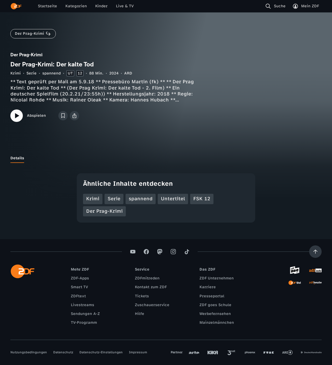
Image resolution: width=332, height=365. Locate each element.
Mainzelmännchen (216, 322)
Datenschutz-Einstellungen (101, 352)
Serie (31, 73)
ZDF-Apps (80, 278)
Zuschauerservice (152, 305)
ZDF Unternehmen (216, 278)
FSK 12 (201, 199)
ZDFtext (78, 296)
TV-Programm (84, 322)
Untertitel (173, 199)
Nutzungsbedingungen (28, 352)
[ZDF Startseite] (16, 6)
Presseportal (211, 296)
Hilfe (139, 314)
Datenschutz (63, 352)
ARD (128, 73)
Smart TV (79, 287)
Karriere (207, 287)
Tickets (142, 296)
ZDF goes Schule (215, 305)
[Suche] (276, 6)
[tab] (17, 158)
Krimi (15, 73)
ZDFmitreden (147, 278)
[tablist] (166, 158)
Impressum (138, 352)
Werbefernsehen (215, 314)
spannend (51, 73)
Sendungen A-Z (85, 314)
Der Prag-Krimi (104, 211)
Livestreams (82, 305)
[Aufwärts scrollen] (315, 251)
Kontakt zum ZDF (151, 287)
